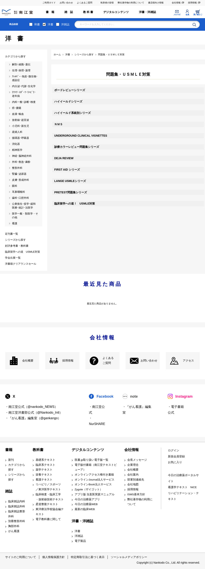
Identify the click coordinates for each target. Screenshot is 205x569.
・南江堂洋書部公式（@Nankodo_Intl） (34, 412)
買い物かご (197, 15)
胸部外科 (13, 526)
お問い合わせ (66, 2)
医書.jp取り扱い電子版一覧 (91, 459)
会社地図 (133, 484)
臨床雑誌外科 (16, 506)
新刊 (11, 459)
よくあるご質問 (84, 2)
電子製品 (80, 540)
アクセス (188, 360)
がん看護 (13, 531)
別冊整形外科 (16, 521)
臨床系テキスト (45, 464)
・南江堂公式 (97, 409)
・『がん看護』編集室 (137, 409)
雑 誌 (68, 12)
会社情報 (176, 2)
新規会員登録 (176, 456)
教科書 (38, 450)
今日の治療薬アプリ (87, 499)
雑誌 (8, 491)
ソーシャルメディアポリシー (129, 557)
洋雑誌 (65, 24)
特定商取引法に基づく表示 (88, 557)
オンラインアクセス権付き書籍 (94, 474)
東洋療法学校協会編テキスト (50, 512)
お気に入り (175, 462)
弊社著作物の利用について (131, 2)
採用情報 (192, 2)
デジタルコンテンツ (116, 12)
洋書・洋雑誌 (147, 12)
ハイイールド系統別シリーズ (72, 112)
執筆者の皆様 (107, 2)
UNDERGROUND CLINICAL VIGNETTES (80, 135)
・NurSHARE (97, 421)
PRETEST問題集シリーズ (70, 192)
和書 (37, 24)
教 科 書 (88, 12)
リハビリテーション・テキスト (183, 496)
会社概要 (27, 360)
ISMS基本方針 (136, 494)
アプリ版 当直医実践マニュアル (95, 494)
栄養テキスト (44, 474)
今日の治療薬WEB (86, 504)
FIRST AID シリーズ (67, 169)
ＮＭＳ (58, 124)
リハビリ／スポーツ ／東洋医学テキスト (48, 487)
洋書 (50, 24)
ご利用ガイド (49, 2)
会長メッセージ (137, 459)
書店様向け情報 (156, 2)
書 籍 (50, 12)
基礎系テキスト (45, 459)
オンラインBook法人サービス (93, 484)
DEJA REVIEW (63, 158)
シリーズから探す (16, 477)
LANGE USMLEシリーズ (70, 181)
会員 (187, 15)
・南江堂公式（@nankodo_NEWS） (31, 406)
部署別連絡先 (135, 479)
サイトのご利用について (20, 557)
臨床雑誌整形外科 (16, 514)
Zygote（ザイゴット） (89, 489)
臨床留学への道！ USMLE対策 (74, 203)
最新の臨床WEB (85, 509)
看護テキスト (44, 479)
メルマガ (177, 15)
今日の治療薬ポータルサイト (183, 478)
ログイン (173, 450)
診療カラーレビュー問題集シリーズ (76, 146)
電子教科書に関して (48, 519)
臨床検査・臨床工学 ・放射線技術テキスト (50, 497)
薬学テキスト (44, 469)
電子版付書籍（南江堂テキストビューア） (96, 467)
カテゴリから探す (16, 467)
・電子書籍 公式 (176, 409)
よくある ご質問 (108, 360)
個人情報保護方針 (53, 557)
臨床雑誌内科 (16, 501)
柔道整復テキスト (47, 504)
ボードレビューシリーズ (69, 90)
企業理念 (133, 464)
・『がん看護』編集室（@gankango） (33, 418)
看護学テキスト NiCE (182, 487)
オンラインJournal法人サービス (95, 479)
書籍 (8, 450)
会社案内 (133, 474)
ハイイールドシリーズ (68, 101)
